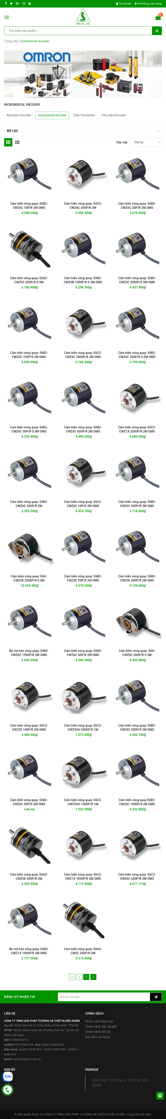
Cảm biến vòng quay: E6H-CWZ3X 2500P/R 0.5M (29, 578)
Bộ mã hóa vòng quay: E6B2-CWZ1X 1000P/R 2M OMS (29, 951)
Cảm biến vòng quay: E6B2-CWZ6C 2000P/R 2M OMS (137, 280)
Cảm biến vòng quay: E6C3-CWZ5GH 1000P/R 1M (83, 802)
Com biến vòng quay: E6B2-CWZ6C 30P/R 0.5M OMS (29, 429)
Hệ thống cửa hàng (148, 3)
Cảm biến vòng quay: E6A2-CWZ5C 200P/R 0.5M (29, 280)
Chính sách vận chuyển (101, 1026)
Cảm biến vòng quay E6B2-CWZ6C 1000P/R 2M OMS (137, 802)
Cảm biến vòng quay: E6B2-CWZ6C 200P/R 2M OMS (137, 504)
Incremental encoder (52, 115)
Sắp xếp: (122, 142)
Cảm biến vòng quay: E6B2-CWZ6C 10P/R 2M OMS (29, 205)
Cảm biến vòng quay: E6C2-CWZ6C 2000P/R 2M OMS (83, 355)
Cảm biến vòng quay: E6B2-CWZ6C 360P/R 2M (29, 504)
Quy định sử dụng (97, 1037)
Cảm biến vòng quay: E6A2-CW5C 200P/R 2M (83, 951)
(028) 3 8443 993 (30, 1049)
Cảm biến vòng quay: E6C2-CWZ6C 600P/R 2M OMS (137, 876)
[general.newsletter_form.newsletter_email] (104, 997)
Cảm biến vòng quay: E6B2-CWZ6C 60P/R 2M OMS (83, 653)
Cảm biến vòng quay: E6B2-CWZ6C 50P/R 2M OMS (29, 802)
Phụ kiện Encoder (114, 115)
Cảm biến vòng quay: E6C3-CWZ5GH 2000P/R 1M (83, 727)
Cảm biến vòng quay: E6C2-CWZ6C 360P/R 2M (83, 205)
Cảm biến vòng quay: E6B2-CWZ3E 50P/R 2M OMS (83, 578)
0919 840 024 (24, 1044)
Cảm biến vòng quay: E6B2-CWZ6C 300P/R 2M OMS (137, 727)
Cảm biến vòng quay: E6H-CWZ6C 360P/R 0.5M (137, 653)
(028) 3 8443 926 (55, 1049)
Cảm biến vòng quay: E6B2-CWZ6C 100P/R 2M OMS (29, 355)
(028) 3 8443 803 (53, 1044)
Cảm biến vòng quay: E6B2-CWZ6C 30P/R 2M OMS (137, 205)
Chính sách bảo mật (99, 1021)
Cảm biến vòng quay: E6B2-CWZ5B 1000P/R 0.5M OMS (83, 280)
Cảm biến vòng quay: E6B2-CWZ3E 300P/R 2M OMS (137, 578)
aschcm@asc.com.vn (27, 1059)
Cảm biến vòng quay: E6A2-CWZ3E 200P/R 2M (29, 876)
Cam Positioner (84, 115)
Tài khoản (123, 3)
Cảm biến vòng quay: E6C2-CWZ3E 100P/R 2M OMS (29, 727)
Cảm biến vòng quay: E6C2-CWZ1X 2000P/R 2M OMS (137, 429)
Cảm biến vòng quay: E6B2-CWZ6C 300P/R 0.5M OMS (137, 355)
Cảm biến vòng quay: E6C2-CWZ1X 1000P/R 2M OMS (83, 876)
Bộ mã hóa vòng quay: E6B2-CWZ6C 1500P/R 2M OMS (29, 653)
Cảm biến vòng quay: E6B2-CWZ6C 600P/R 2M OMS (83, 429)
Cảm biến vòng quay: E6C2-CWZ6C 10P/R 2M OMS (83, 504)
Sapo (148, 1114)
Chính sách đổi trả (97, 1031)
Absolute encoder (18, 115)
